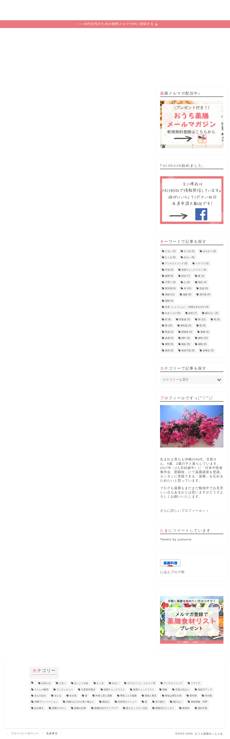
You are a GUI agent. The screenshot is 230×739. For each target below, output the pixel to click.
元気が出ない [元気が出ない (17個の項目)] (182, 689)
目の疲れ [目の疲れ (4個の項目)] (160, 702)
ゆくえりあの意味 (71, 34)
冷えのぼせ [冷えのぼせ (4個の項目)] (40, 695)
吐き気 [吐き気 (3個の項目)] (73, 695)
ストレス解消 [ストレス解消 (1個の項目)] (41, 689)
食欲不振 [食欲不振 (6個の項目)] (188, 350)
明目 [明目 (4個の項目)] (202, 282)
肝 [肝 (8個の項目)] (168, 319)
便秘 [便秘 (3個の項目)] (164, 689)
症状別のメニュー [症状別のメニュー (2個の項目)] (127, 702)
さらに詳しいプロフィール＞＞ (184, 510)
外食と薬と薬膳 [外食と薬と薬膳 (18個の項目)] (104, 695)
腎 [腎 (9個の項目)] (202, 325)
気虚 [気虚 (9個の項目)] (203, 288)
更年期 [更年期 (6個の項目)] (170, 288)
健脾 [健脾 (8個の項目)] (169, 276)
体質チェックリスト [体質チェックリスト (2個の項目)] (143, 689)
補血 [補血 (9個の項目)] (185, 344)
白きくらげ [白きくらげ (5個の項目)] (172, 313)
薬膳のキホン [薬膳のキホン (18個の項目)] (59, 708)
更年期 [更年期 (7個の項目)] (193, 695)
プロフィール (159, 34)
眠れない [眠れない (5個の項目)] (211, 313)
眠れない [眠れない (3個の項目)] (177, 702)
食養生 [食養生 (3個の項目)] (208, 350)
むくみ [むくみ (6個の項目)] (170, 257)
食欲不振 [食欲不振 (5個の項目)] (202, 708)
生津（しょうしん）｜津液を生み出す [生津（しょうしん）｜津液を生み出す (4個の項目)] (187, 307)
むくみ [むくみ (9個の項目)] (100, 683)
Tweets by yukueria (176, 539)
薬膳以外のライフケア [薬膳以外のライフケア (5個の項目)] (106, 708)
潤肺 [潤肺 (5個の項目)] (169, 301)
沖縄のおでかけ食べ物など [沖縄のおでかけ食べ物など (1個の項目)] (80, 702)
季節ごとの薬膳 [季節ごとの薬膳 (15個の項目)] (128, 695)
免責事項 (52, 733)
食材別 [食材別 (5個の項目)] (185, 708)
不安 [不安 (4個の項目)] (169, 269)
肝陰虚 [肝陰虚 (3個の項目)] (184, 319)
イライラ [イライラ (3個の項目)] (202, 263)
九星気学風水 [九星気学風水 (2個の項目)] (88, 689)
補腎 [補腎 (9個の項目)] (169, 344)
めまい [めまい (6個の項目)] (189, 257)
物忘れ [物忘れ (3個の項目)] (105, 702)
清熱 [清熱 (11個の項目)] (170, 294)
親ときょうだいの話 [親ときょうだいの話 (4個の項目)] (136, 708)
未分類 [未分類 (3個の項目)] (208, 695)
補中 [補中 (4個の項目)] (185, 338)
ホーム (26, 34)
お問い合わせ (203, 34)
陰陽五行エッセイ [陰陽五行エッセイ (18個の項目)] (164, 708)
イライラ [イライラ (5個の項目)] (195, 683)
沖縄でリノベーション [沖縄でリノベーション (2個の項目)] (46, 702)
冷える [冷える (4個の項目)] (57, 695)
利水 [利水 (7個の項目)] (185, 276)
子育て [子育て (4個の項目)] (170, 282)
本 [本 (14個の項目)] (187, 288)
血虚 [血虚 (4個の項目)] (169, 338)
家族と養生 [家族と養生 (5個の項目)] (151, 695)
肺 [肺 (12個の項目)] (201, 319)
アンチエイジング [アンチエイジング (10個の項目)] (173, 683)
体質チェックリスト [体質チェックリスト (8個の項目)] (193, 269)
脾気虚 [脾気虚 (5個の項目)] (185, 325)
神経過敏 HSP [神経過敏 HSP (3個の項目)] (199, 702)
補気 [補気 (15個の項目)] (203, 338)
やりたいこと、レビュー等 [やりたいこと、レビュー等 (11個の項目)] (141, 683)
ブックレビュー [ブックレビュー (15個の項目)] (65, 689)
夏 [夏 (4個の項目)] (201, 276)
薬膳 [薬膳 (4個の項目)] (204, 332)
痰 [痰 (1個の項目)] (146, 702)
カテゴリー (115, 34)
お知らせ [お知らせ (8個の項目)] (46, 683)
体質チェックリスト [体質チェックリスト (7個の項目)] (114, 689)
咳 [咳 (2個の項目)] (86, 695)
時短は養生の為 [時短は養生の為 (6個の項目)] (173, 695)
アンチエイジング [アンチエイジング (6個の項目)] (176, 263)
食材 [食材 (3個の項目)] (169, 350)
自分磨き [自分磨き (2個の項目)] (39, 708)
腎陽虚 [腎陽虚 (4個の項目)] (186, 332)
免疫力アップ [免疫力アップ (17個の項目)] (205, 689)
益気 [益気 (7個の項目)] (192, 313)
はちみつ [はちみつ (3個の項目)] (209, 251)
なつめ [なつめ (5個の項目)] (189, 251)
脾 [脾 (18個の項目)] (168, 325)
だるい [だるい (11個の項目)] (62, 683)
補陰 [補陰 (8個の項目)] (202, 344)
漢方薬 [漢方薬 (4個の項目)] (204, 294)
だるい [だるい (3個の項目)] (170, 251)
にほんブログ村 (172, 572)
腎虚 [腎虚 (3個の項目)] (169, 332)
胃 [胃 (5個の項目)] (217, 319)
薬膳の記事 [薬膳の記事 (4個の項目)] (80, 708)
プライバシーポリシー (25, 733)
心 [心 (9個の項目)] (187, 282)
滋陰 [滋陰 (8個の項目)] (187, 294)
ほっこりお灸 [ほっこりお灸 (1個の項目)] (81, 683)
